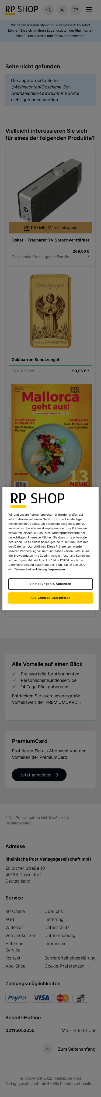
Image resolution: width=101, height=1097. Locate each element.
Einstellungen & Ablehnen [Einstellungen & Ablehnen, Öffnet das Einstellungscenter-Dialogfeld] (50, 584)
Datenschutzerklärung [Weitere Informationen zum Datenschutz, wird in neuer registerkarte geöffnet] (31, 569)
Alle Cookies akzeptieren (50, 598)
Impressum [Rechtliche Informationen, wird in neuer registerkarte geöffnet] (56, 569)
